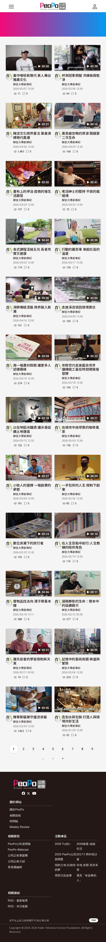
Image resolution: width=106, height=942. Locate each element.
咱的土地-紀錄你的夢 (65, 867)
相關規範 (15, 815)
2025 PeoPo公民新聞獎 (66, 857)
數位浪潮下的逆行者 (28, 543)
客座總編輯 (15, 867)
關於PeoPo (17, 809)
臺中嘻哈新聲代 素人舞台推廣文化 (32, 77)
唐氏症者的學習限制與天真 (31, 661)
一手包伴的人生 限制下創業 (81, 487)
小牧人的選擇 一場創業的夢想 (32, 487)
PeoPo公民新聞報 (19, 843)
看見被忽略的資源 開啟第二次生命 (81, 135)
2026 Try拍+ (63, 843)
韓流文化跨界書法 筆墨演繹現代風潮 (32, 135)
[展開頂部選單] (94, 6)
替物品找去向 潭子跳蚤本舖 (32, 603)
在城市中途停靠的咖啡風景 (80, 429)
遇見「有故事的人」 (87, 878)
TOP (93, 920)
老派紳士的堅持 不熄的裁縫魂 (81, 193)
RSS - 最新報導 (18, 900)
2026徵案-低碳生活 (86, 846)
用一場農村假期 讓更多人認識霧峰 (32, 367)
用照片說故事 (63, 875)
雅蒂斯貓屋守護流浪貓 (30, 716)
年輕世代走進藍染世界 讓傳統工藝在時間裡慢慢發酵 (80, 369)
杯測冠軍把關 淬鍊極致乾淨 (81, 77)
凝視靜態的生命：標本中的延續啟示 (80, 603)
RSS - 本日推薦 (18, 906)
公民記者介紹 (16, 861)
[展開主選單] (11, 6)
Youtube (34, 793)
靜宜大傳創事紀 (22, 84)
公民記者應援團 (18, 855)
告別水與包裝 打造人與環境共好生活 (81, 718)
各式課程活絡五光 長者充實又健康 (32, 251)
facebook (24, 793)
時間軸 (14, 821)
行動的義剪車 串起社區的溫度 (81, 251)
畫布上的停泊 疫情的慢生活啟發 (32, 193)
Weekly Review (19, 827)
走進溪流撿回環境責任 (79, 307)
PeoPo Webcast (18, 849)
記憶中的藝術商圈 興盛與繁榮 (81, 661)
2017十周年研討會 (87, 857)
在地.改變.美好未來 (87, 867)
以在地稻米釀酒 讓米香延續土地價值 (32, 429)
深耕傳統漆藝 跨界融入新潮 (32, 309)
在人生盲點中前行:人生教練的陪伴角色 (81, 545)
